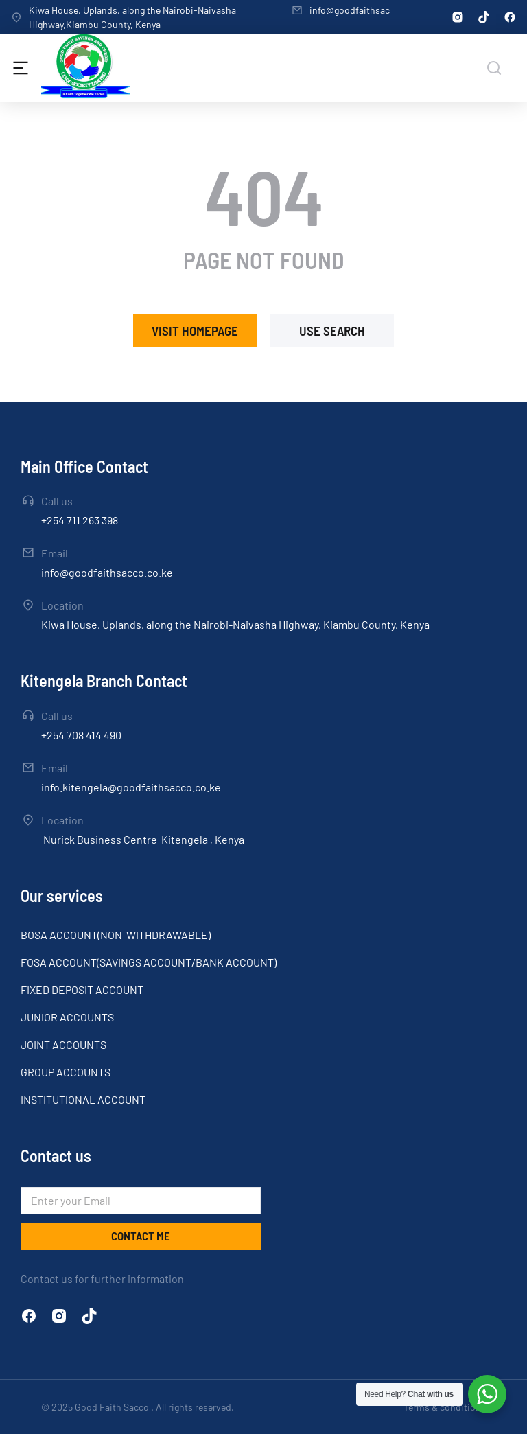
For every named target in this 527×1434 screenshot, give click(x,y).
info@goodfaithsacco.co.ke (367, 10)
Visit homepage (195, 330)
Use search (332, 330)
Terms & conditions (444, 1407)
